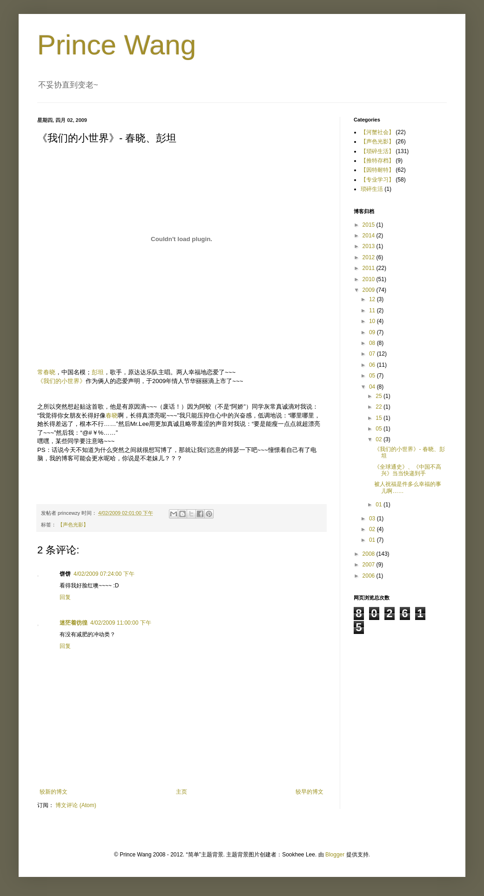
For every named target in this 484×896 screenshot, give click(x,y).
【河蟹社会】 (377, 132)
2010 (369, 279)
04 (373, 387)
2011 (369, 268)
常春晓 (46, 372)
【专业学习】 (377, 179)
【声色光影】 (73, 524)
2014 (369, 235)
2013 (369, 246)
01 (379, 504)
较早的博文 (309, 791)
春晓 (112, 415)
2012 (369, 257)
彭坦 (98, 372)
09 (373, 332)
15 (379, 418)
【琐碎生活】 (377, 151)
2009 (369, 290)
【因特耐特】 (377, 170)
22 (379, 407)
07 (373, 353)
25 (379, 396)
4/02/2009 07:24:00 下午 (104, 574)
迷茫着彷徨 (73, 623)
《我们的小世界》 (61, 380)
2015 (369, 225)
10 (373, 321)
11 (373, 310)
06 (373, 365)
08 (373, 343)
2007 (369, 564)
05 (373, 375)
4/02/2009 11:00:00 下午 (120, 623)
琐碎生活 (372, 189)
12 (373, 299)
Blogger (334, 854)
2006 (369, 576)
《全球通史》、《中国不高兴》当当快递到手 (407, 470)
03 (373, 518)
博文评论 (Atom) (75, 805)
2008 (369, 554)
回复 (65, 597)
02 (379, 439)
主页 (181, 791)
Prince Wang (116, 45)
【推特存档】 (377, 160)
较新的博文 (53, 791)
